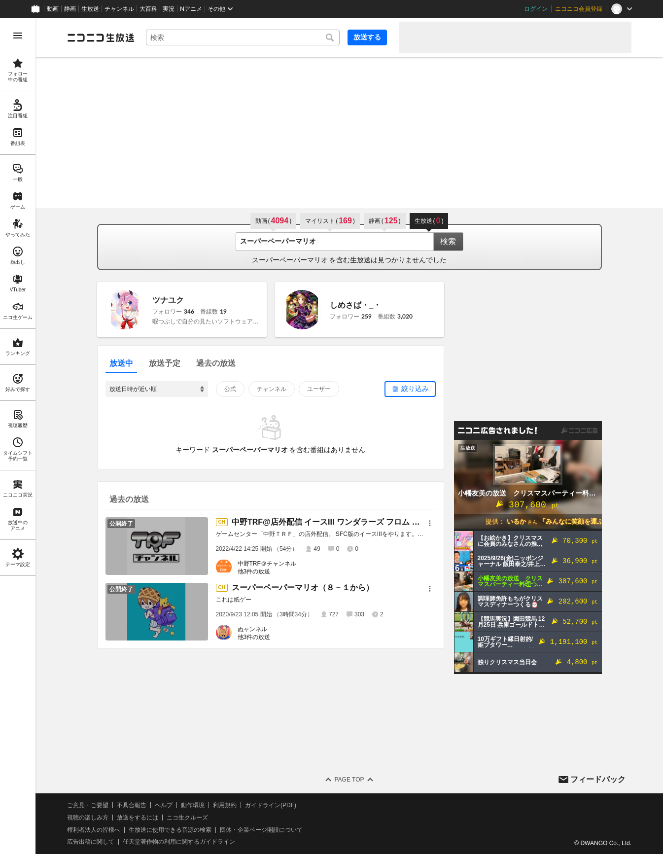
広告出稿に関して (90, 841)
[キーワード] (243, 37)
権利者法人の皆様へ (93, 829)
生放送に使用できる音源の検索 (170, 830)
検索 (448, 241)
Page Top (349, 779)
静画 (70, 9)
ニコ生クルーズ (187, 817)
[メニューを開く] (18, 35)
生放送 (90, 9)
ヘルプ (164, 805)
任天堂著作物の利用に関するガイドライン (179, 842)
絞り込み (415, 388)
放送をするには (137, 817)
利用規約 (225, 805)
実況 (168, 9)
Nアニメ (191, 9)
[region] (17, 436)
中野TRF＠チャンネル (267, 563)
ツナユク (168, 300)
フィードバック (598, 779)
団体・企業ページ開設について (261, 830)
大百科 (148, 9)
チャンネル (119, 9)
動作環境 (193, 805)
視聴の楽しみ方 (87, 817)
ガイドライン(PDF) (270, 805)
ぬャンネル (252, 629)
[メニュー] (430, 523)
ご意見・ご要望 (87, 805)
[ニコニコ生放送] (100, 37)
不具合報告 (131, 805)
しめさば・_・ (356, 305)
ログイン (536, 9)
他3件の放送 (254, 571)
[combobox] (243, 37)
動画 (53, 9)
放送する (367, 37)
